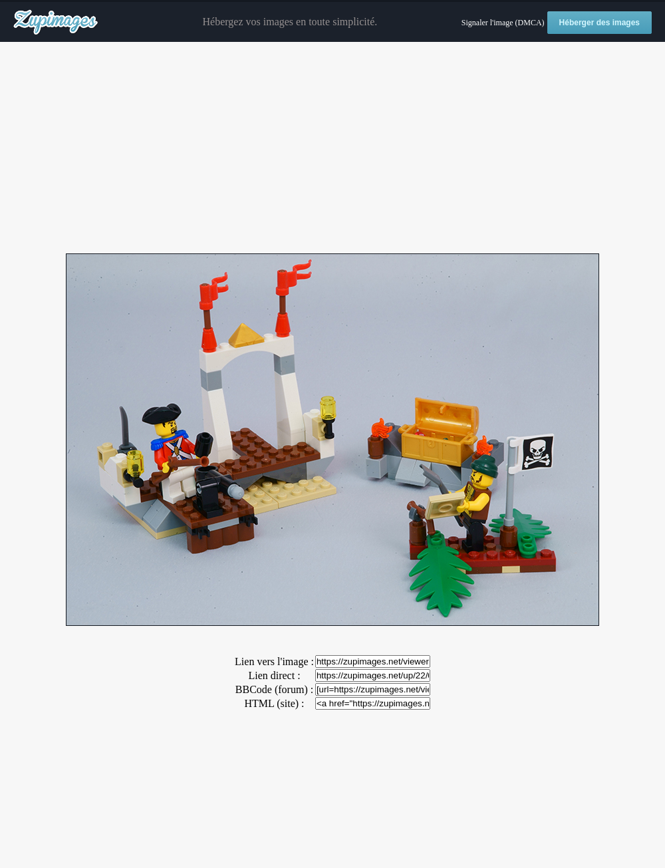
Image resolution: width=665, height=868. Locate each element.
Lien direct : (274, 675)
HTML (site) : (274, 703)
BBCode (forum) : (274, 689)
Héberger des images (599, 22)
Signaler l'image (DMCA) (503, 22)
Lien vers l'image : (274, 661)
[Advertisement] (332, 148)
